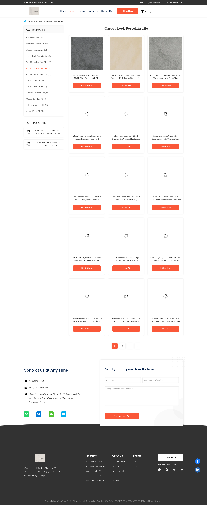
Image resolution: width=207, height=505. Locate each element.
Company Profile (118, 461)
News (135, 466)
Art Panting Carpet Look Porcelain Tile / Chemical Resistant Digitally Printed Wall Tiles (165, 260)
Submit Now (121, 416)
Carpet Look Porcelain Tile (53, 21)
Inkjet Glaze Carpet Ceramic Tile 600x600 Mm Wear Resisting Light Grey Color (165, 200)
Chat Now (127, 11)
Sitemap (115, 476)
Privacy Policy (50, 501)
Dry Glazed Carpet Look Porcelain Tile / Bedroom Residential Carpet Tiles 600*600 (126, 321)
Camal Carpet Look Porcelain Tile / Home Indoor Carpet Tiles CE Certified (48, 145)
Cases (135, 461)
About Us (93, 11)
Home (63, 11)
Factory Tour (117, 466)
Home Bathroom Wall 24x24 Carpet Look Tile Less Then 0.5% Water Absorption (126, 260)
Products (73, 11)
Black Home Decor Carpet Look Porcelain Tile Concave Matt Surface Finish (126, 139)
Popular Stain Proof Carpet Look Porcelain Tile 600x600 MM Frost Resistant (47, 132)
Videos (83, 11)
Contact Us (106, 11)
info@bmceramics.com (38, 387)
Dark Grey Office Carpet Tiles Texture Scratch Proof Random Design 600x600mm (126, 200)
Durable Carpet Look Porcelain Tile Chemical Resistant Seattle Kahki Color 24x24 (165, 321)
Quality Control (118, 471)
